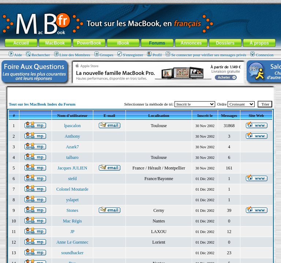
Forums (157, 43)
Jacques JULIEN (72, 168)
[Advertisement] (140, 90)
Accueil (21, 43)
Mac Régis (72, 221)
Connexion (261, 55)
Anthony (72, 136)
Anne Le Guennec (72, 242)
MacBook (55, 43)
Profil (154, 55)
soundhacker (72, 252)
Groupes (103, 55)
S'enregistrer (130, 55)
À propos (259, 43)
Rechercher (38, 55)
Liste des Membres (72, 55)
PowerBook (89, 43)
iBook (123, 43)
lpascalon (72, 125)
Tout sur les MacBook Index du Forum (42, 104)
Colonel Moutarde (72, 189)
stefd (72, 178)
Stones (72, 210)
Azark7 (72, 146)
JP (72, 231)
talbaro (72, 157)
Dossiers (225, 43)
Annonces (191, 43)
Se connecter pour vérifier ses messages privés (206, 55)
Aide (15, 55)
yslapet (72, 199)
